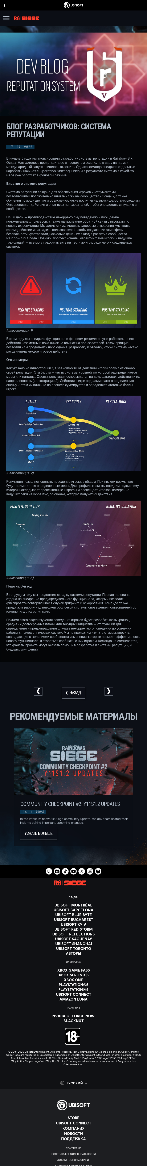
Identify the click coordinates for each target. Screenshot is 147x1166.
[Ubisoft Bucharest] (73, 919)
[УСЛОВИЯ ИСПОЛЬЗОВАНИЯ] (73, 1160)
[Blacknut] (73, 1021)
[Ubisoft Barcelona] (73, 910)
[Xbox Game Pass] (73, 970)
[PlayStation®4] (73, 989)
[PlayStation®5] (73, 984)
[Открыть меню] (6, 18)
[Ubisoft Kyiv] (73, 924)
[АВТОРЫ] (73, 953)
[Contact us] (73, 1148)
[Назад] (73, 693)
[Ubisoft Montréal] (73, 905)
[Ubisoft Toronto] (73, 948)
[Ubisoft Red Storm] (73, 929)
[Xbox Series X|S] (73, 975)
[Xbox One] (73, 980)
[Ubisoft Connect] (73, 1123)
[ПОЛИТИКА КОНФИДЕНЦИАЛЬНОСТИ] (73, 1154)
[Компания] (73, 1128)
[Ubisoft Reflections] (73, 934)
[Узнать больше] (38, 833)
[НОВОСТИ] (73, 1133)
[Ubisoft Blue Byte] (73, 915)
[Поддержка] (73, 1139)
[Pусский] (73, 1083)
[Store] (73, 1118)
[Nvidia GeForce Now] (73, 1016)
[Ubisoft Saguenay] (73, 939)
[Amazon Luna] (73, 999)
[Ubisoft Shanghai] (73, 944)
